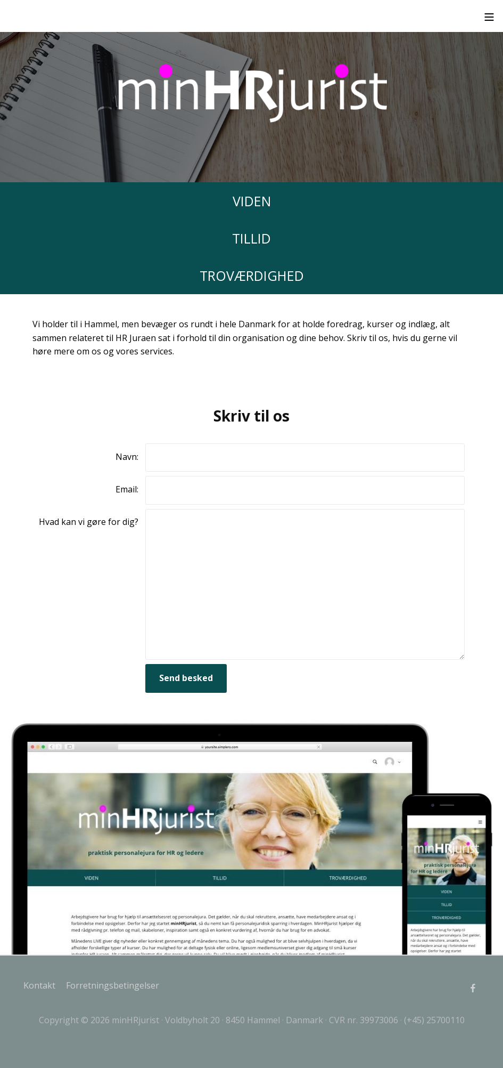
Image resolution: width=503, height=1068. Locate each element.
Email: (127, 489)
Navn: (127, 457)
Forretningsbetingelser (112, 985)
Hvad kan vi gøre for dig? (88, 522)
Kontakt (39, 985)
